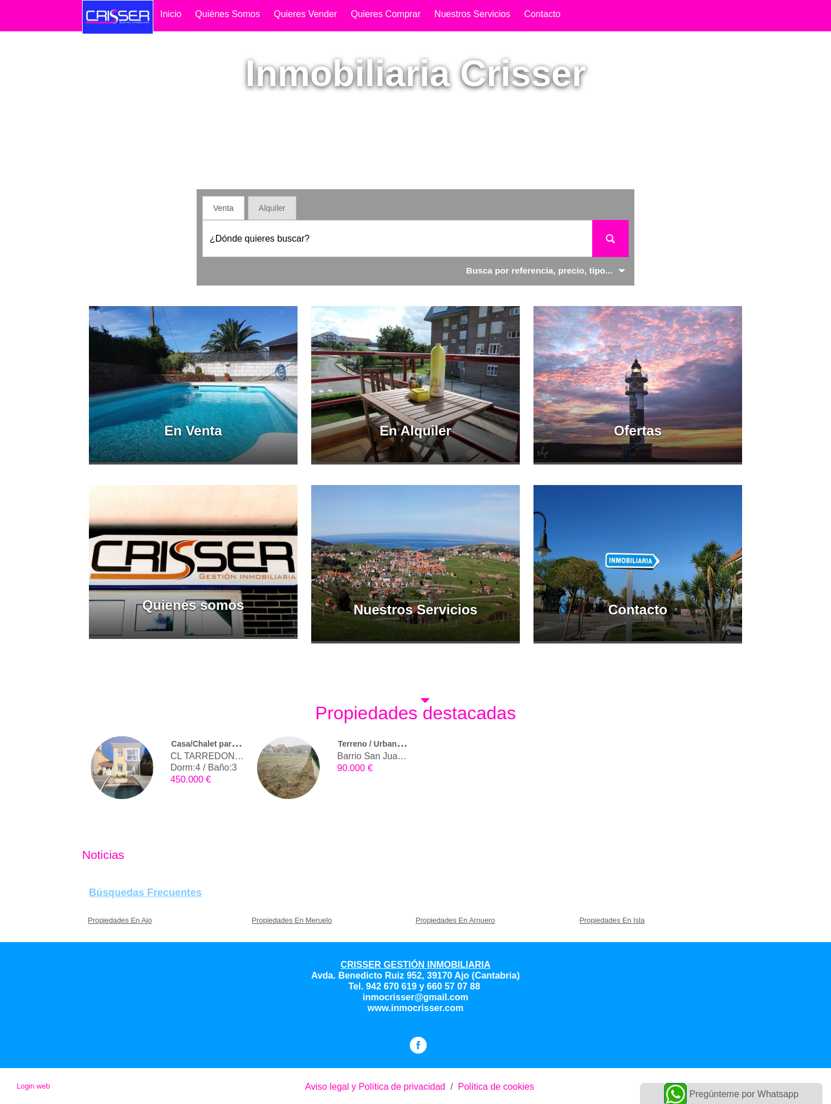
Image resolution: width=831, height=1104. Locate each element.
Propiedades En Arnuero (455, 920)
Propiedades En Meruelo (292, 920)
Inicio (170, 14)
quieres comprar (386, 14)
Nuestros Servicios (472, 14)
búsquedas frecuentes (145, 892)
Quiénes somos (227, 14)
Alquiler (272, 208)
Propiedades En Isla (612, 920)
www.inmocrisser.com (415, 1008)
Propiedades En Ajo (120, 920)
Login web (33, 1086)
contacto (542, 14)
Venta (223, 208)
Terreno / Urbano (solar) (383, 743)
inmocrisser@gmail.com (415, 997)
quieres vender (305, 14)
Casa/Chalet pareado (210, 743)
